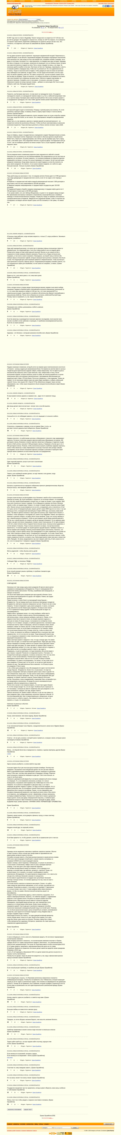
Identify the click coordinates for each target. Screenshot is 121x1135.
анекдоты (16, 1124)
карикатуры (29, 1124)
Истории (22, 1)
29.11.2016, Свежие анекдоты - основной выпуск (21, 233)
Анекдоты (12, 1)
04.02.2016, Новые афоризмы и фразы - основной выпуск (23, 548)
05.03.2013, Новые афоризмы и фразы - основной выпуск (23, 1051)
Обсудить (22, 102)
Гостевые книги (70, 3)
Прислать (84, 1)
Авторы (74, 1)
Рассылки (56, 3)
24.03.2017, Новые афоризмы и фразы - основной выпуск (23, 316)
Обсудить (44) (23, 147)
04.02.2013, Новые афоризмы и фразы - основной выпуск (23, 458)
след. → (51, 32)
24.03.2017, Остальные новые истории (18, 173)
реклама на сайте (11, 1130)
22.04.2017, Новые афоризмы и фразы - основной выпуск (23, 835)
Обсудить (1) (23, 241)
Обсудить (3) (23, 205)
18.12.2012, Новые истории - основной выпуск (20, 151)
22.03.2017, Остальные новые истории (18, 364)
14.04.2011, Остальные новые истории (18, 761)
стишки (46, 1124)
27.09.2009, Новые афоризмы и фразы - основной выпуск (23, 713)
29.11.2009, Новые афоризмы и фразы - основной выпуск (23, 423)
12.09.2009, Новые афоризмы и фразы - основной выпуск (23, 568)
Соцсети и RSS (62, 3)
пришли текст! (108, 1124)
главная (9, 1124)
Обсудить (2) (24, 48)
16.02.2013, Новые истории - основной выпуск (20, 35)
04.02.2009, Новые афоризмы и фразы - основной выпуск (23, 304)
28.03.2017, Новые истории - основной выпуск (20, 132)
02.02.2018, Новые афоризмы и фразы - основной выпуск (23, 824)
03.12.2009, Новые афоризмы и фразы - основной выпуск (23, 1097)
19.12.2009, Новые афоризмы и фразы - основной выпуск (23, 470)
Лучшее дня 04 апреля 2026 (14, 3)
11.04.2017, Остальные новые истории (18, 284)
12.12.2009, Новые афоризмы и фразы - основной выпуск (23, 994)
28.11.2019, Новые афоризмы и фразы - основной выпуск (23, 723)
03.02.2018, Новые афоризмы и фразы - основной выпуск (23, 1016)
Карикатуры (63, 1)
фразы (41, 1124)
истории (22, 1124)
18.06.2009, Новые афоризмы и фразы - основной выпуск (23, 272)
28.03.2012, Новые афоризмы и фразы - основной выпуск (23, 747)
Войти (105, 3)
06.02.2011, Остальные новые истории (18, 580)
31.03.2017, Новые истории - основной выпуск (20, 107)
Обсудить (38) (24, 127)
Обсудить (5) (24, 398)
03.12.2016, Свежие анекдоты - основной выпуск (21, 403)
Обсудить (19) (24, 86)
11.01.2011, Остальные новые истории (18, 845)
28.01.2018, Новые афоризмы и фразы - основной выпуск (23, 413)
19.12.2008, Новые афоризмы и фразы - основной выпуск (23, 1038)
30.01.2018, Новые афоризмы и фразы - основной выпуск (23, 482)
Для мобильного (49, 3)
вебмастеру (29, 1130)
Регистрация (111, 3)
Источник (34, 708)
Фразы (43, 1)
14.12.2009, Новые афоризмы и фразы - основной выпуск (23, 1075)
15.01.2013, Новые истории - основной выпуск (20, 91)
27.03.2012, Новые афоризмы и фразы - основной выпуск (23, 1085)
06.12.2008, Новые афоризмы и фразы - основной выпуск (23, 1027)
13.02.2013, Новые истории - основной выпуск (20, 245)
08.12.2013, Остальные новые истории (18, 494)
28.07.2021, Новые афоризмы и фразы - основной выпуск (23, 735)
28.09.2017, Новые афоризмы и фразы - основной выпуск (23, 558)
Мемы (32, 1)
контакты (18, 1130)
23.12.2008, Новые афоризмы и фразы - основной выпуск (23, 812)
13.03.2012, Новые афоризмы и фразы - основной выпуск (23, 330)
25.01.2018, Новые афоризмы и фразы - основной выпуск (23, 1006)
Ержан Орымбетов (38, 48)
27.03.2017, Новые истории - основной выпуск (20, 53)
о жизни (9, 753)
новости (35, 1130)
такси (8, 45)
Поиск (94, 1)
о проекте (23, 1130)
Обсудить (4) (23, 299)
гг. (43, 27)
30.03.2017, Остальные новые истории (18, 934)
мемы (36, 1124)
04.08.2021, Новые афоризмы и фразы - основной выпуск (23, 965)
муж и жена (10, 1057)
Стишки (53, 1)
